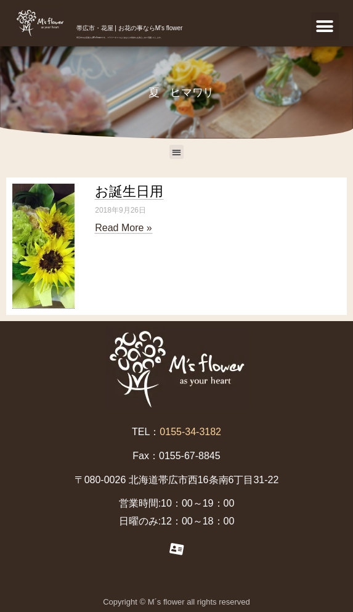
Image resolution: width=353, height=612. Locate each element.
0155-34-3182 (190, 431)
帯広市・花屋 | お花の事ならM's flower (129, 28)
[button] (325, 26)
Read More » (123, 227)
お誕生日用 (129, 191)
